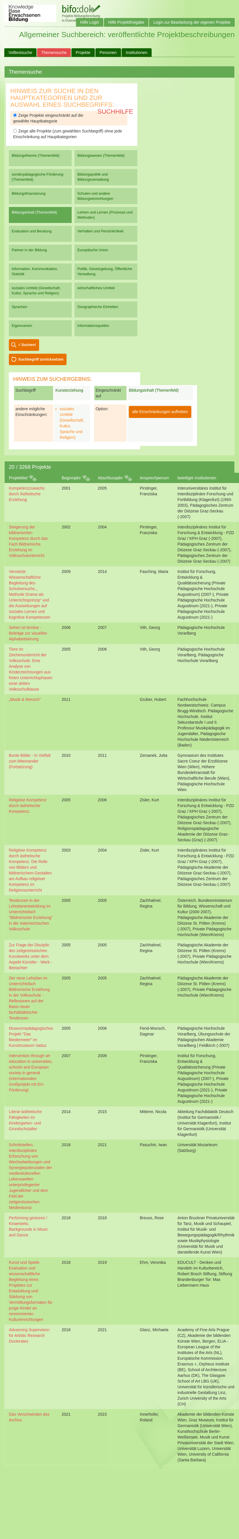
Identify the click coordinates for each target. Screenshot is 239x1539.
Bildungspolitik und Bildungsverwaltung (93, 177)
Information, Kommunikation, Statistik (35, 271)
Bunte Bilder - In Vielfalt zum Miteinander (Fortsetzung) (30, 761)
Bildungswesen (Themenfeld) (100, 155)
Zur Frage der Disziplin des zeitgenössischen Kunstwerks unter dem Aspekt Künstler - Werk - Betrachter (30, 956)
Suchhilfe (115, 111)
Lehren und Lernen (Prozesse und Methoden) (104, 215)
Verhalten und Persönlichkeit (100, 231)
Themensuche (54, 52)
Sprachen (19, 307)
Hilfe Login (89, 22)
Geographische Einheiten (97, 307)
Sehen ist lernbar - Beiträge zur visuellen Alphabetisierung (28, 633)
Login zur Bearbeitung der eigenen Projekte (191, 22)
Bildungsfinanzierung (28, 193)
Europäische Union (92, 250)
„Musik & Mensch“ (25, 699)
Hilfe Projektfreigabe (126, 22)
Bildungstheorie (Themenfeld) (35, 155)
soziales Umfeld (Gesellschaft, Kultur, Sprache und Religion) (36, 290)
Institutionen (137, 52)
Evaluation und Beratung (31, 231)
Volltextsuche (20, 52)
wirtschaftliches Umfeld (96, 288)
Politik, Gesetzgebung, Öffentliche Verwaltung (104, 271)
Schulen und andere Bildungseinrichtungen (95, 196)
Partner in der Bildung (29, 250)
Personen (108, 52)
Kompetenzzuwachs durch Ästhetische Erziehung (27, 494)
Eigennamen (22, 325)
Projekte (83, 52)
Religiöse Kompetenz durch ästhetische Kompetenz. (28, 806)
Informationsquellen (93, 325)
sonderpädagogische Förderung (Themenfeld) (37, 177)
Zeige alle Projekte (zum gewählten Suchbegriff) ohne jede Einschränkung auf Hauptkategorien (67, 134)
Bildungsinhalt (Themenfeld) (34, 212)
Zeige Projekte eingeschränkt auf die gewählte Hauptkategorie (48, 118)
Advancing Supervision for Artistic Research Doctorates (29, 1335)
